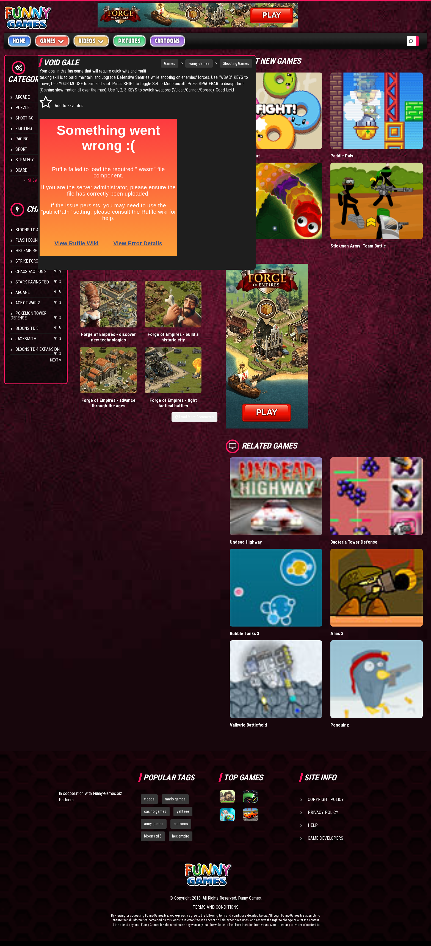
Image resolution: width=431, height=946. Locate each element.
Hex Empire (26, 250)
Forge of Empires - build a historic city (129, 337)
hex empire (180, 836)
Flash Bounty (28, 240)
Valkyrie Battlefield (248, 725)
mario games (175, 799)
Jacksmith (25, 338)
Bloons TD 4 (26, 229)
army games (153, 823)
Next (55, 360)
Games (131, 63)
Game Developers (325, 838)
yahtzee (183, 811)
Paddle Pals (341, 155)
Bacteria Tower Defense (354, 542)
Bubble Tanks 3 (245, 633)
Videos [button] (91, 41)
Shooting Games (198, 63)
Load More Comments (194, 362)
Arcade (22, 97)
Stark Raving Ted (32, 282)
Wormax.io (240, 246)
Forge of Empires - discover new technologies (93, 337)
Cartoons (167, 41)
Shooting (24, 118)
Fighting (23, 128)
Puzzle (22, 107)
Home (19, 41)
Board (21, 170)
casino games (155, 811)
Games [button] (52, 41)
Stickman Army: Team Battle (358, 246)
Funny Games (160, 63)
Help (313, 825)
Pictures (129, 41)
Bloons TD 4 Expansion (37, 349)
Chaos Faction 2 (30, 271)
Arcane (22, 292)
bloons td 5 (153, 836)
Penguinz (339, 725)
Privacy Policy (323, 812)
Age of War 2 (27, 302)
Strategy (24, 159)
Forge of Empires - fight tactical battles (199, 337)
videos (149, 799)
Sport (21, 149)
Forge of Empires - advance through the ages (164, 339)
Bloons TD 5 (26, 328)
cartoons (181, 823)
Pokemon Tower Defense (28, 316)
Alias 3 (337, 633)
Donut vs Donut (245, 155)
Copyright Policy (326, 799)
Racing (22, 138)
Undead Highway (246, 542)
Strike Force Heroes (35, 261)
